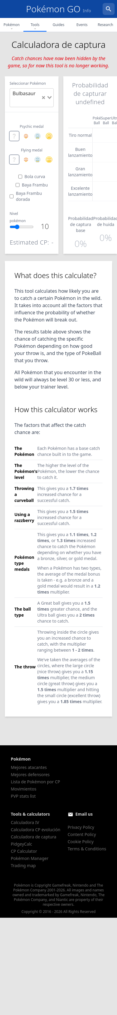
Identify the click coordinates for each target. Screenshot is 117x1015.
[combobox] (32, 97)
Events (82, 24)
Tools (35, 26)
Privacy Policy (81, 827)
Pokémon (12, 26)
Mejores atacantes (29, 767)
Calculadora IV (25, 822)
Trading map (23, 865)
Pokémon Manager (30, 858)
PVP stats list (23, 796)
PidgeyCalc (21, 844)
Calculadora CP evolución (35, 829)
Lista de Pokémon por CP (35, 782)
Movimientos (23, 789)
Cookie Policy (81, 841)
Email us (84, 814)
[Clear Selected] (43, 97)
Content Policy (82, 834)
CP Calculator (24, 851)
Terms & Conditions (87, 849)
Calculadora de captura (33, 837)
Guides (58, 24)
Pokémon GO (58, 9)
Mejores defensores (30, 774)
